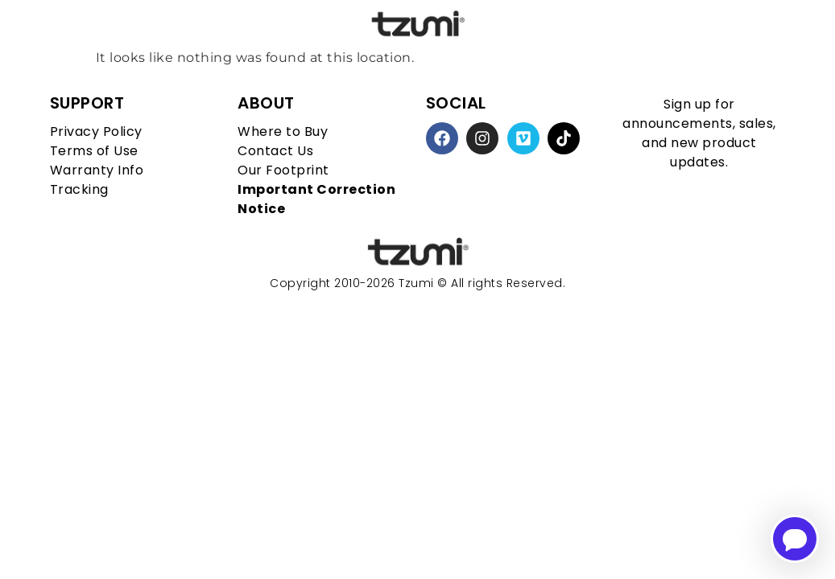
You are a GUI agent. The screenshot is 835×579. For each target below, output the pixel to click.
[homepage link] (418, 252)
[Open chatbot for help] (795, 539)
